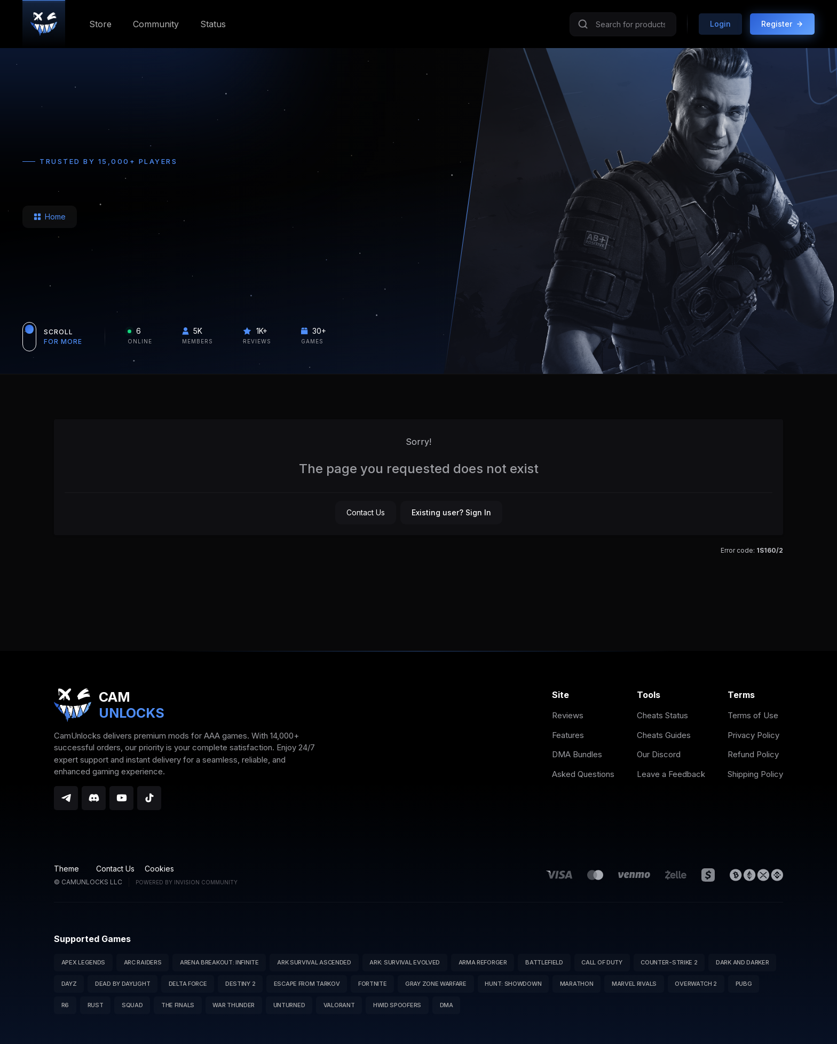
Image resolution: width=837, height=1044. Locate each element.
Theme (70, 868)
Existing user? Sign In (451, 512)
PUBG (744, 983)
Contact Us (365, 512)
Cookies (159, 868)
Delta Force (188, 983)
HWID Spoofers (397, 1005)
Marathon (577, 983)
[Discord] (94, 798)
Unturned (289, 1005)
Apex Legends (83, 962)
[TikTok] (149, 798)
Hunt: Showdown (513, 983)
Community (156, 24)
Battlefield (544, 962)
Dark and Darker (742, 962)
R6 (65, 1005)
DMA (446, 1005)
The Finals (177, 1005)
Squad (132, 1005)
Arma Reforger (483, 962)
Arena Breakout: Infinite (219, 962)
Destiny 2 (240, 983)
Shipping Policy (755, 774)
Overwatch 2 (696, 983)
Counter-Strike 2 (669, 962)
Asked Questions (583, 774)
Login (720, 23)
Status (213, 24)
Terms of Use (753, 715)
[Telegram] (66, 798)
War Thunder (233, 1005)
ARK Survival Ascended (314, 962)
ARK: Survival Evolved (404, 962)
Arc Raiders (143, 962)
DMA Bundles (577, 754)
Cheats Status (662, 715)
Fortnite (372, 983)
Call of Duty (601, 962)
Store (100, 24)
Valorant (339, 1005)
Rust (96, 1005)
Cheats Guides (664, 735)
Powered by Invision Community (187, 882)
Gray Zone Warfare (436, 983)
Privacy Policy (753, 735)
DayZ (69, 983)
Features (568, 735)
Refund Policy (753, 754)
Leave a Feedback (671, 774)
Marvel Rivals (634, 983)
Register (782, 23)
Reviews (567, 715)
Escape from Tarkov (307, 983)
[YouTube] (121, 798)
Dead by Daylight (122, 983)
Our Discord (659, 754)
